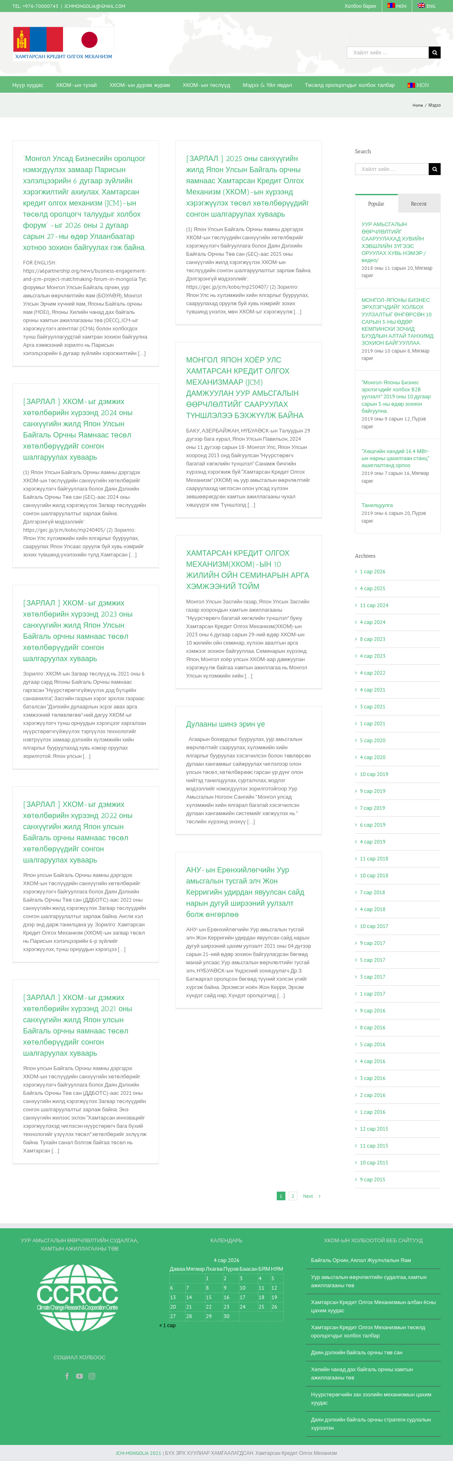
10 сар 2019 (374, 774)
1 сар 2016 (372, 1111)
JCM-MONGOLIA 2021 (138, 1453)
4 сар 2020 (372, 757)
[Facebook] (67, 1376)
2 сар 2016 (372, 1095)
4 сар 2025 (372, 588)
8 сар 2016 (372, 1027)
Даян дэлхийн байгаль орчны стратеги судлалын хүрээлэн (371, 1423)
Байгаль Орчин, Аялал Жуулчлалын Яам (361, 1260)
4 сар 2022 (372, 672)
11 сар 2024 (374, 605)
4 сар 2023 (372, 655)
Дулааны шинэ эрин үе (225, 724)
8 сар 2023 (372, 639)
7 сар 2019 (372, 807)
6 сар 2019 (372, 824)
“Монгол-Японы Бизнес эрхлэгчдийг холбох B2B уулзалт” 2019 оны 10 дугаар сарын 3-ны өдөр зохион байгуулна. (396, 396)
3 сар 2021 (372, 706)
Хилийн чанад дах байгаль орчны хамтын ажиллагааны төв (362, 1373)
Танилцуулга (377, 505)
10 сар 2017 (374, 926)
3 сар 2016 (372, 1078)
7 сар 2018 (372, 892)
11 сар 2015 (374, 1145)
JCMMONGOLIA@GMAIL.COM (95, 6)
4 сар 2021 (372, 689)
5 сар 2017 (372, 959)
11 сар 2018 (374, 858)
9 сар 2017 (372, 943)
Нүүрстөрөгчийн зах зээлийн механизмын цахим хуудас (371, 1398)
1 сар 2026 (372, 571)
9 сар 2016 (372, 1010)
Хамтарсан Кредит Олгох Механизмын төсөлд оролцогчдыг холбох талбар (368, 1331)
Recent (419, 204)
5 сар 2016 (372, 1044)
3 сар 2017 (372, 976)
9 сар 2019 (372, 791)
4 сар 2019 (372, 841)
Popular (376, 204)
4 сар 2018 (372, 909)
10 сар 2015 (374, 1162)
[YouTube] (79, 1376)
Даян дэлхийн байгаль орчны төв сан (356, 1352)
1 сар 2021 (372, 723)
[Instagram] (92, 1376)
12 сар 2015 (374, 1128)
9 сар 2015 (372, 1179)
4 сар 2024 (372, 622)
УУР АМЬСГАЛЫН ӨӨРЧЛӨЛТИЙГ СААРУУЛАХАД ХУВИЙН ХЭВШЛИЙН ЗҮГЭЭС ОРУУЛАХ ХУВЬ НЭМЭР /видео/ (394, 242)
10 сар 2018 (374, 875)
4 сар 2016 (372, 1061)
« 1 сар (167, 1325)
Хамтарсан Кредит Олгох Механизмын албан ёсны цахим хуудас (373, 1306)
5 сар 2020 (372, 740)
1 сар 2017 (372, 993)
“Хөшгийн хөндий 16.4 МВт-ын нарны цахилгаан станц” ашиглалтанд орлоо (395, 458)
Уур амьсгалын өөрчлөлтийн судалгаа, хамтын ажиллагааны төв (369, 1281)
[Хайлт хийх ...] (388, 52)
